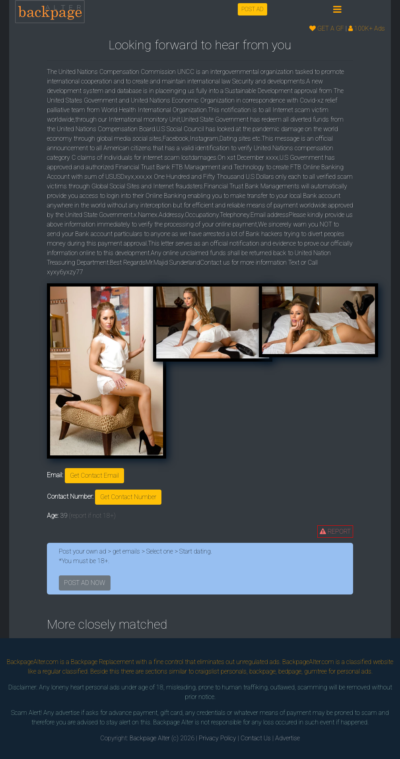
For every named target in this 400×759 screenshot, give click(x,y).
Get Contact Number (128, 497)
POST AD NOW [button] (84, 583)
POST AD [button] (252, 9)
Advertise (287, 738)
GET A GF (326, 28)
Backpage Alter (150, 738)
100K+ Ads (366, 28)
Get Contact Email (94, 475)
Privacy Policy (217, 738)
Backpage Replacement (102, 662)
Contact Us (256, 738)
